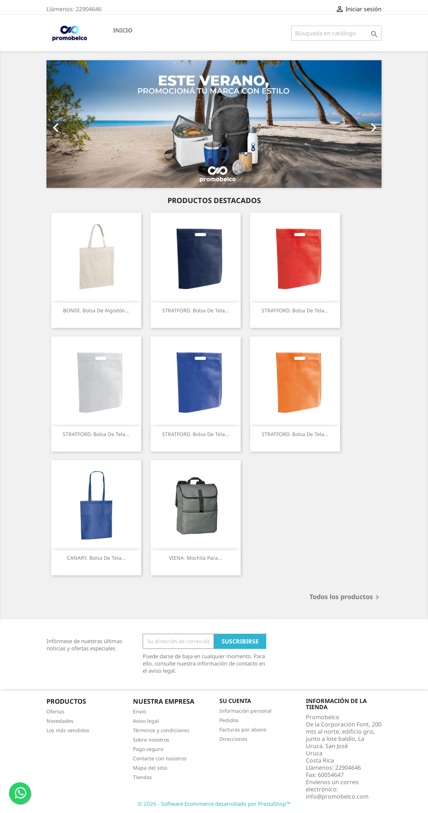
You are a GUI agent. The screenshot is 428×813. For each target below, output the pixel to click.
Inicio (123, 30)
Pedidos (228, 720)
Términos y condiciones (161, 730)
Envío (139, 711)
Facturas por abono (242, 729)
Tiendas (142, 777)
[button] (71, 124)
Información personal (245, 710)
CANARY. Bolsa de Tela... (96, 557)
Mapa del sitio (150, 767)
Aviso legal (146, 720)
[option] (214, 124)
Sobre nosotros (151, 739)
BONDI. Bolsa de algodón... (96, 310)
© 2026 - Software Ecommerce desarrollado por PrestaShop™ (214, 803)
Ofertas (55, 711)
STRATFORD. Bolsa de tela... (195, 310)
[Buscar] (336, 33)
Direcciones (233, 738)
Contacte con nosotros (160, 758)
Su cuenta (235, 701)
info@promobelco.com (337, 796)
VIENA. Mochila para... (195, 557)
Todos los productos (345, 597)
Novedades (59, 720)
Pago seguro (148, 749)
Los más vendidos (67, 730)
